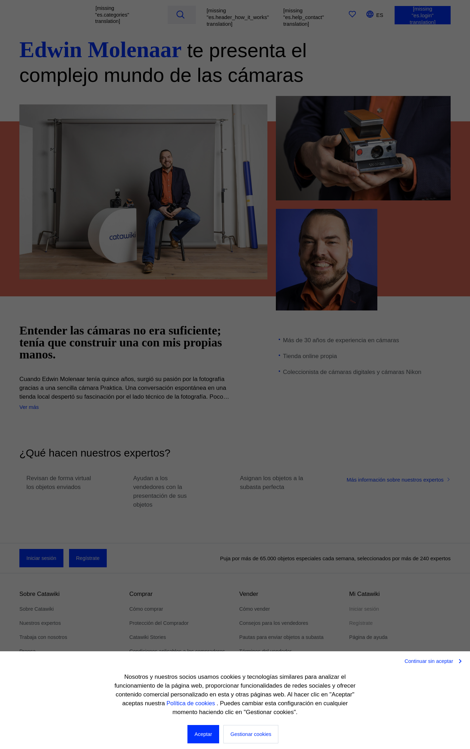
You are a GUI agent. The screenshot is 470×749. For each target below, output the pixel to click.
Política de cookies (191, 703)
